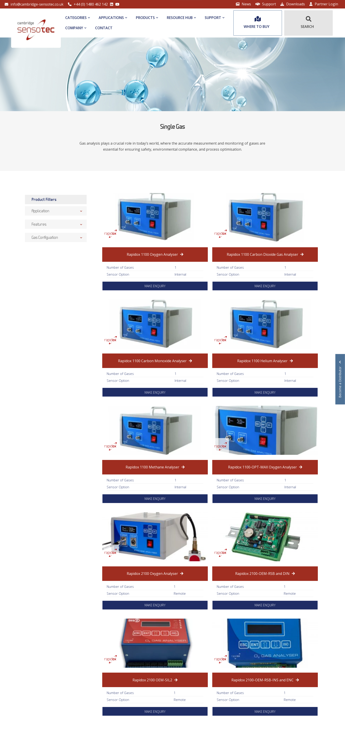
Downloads (292, 4)
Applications (111, 17)
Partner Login (323, 4)
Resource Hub (180, 17)
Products (145, 17)
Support (265, 4)
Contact (103, 27)
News (243, 4)
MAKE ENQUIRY (155, 286)
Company (74, 27)
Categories (76, 17)
